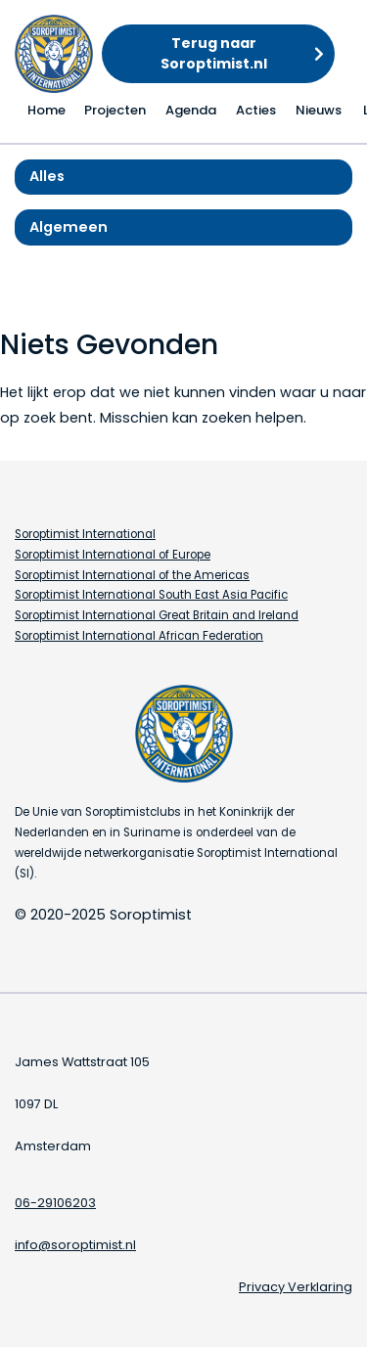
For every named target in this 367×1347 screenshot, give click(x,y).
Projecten (115, 110)
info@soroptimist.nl (75, 1244)
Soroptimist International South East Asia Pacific (151, 595)
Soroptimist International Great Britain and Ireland (156, 615)
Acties (256, 110)
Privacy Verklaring (295, 1287)
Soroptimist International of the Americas (132, 575)
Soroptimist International (85, 534)
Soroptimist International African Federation (139, 636)
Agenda (190, 110)
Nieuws (319, 110)
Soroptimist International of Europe (112, 554)
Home (46, 110)
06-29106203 (55, 1202)
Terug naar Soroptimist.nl (214, 53)
